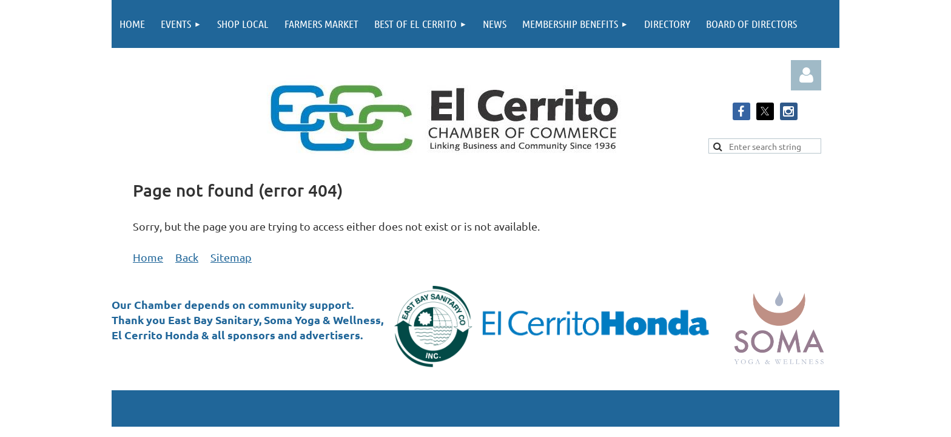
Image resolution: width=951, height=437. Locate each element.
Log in (806, 75)
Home (148, 257)
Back (186, 257)
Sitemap (231, 257)
